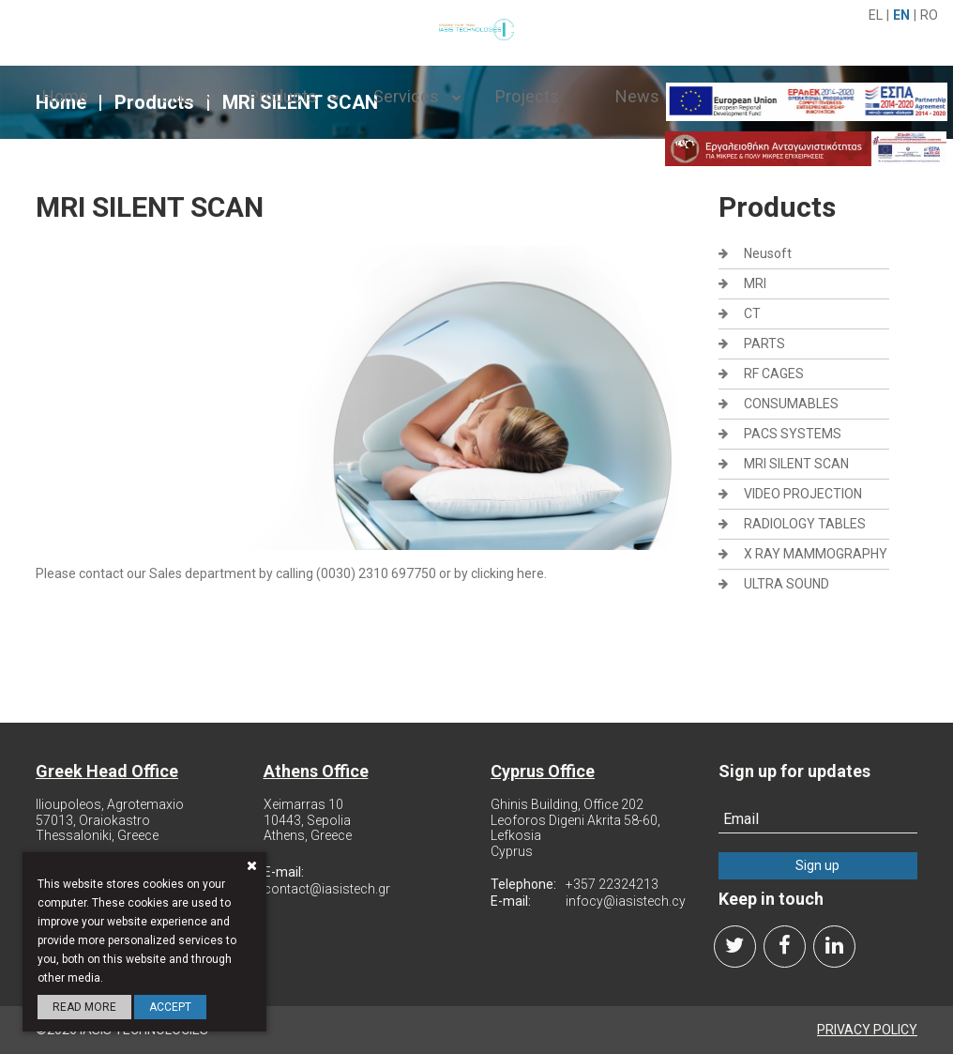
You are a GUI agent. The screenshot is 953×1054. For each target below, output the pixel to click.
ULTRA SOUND (786, 583)
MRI (755, 283)
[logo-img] (476, 27)
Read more (84, 1007)
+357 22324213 (612, 884)
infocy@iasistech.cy (626, 901)
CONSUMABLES (791, 403)
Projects (527, 96)
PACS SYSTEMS (792, 433)
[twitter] (735, 946)
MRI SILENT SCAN (796, 463)
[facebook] (785, 946)
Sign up (817, 865)
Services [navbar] (406, 96)
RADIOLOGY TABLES (805, 523)
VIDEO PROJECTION (803, 493)
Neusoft (768, 253)
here (530, 573)
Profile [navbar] (168, 96)
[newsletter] (818, 819)
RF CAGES (774, 373)
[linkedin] (834, 946)
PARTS (764, 343)
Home (65, 96)
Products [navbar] (283, 96)
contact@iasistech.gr (327, 888)
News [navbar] (637, 96)
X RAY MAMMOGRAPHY (815, 553)
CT (752, 313)
